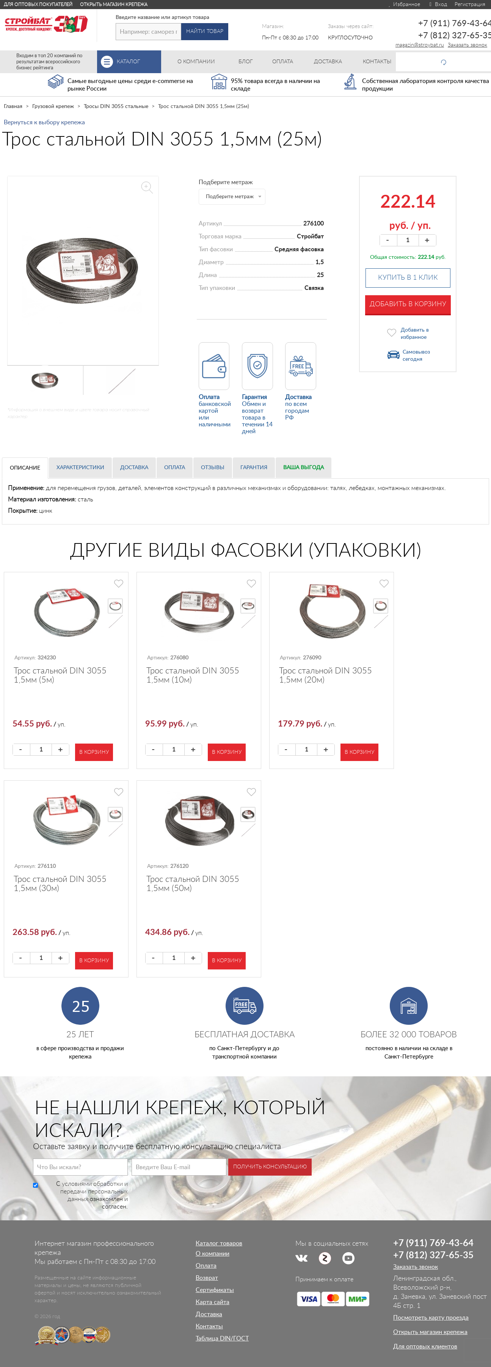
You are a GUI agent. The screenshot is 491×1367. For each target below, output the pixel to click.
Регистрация (470, 4)
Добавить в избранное (415, 333)
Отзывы (212, 467)
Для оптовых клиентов (425, 1347)
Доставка (134, 467)
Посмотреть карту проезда (431, 1318)
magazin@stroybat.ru (419, 45)
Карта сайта (212, 1302)
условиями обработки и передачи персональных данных (94, 1191)
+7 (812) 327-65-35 (433, 1255)
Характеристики (80, 467)
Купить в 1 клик (408, 277)
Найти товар (204, 31)
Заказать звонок (467, 45)
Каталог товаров (219, 1243)
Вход (437, 4)
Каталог (139, 61)
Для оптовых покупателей (38, 4)
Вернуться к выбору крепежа (44, 122)
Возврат (207, 1278)
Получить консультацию (270, 1167)
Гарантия (253, 467)
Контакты (209, 1326)
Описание (25, 468)
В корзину (94, 752)
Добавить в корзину (408, 304)
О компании (212, 1254)
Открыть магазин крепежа (113, 4)
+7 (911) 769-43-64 (433, 1243)
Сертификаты (215, 1290)
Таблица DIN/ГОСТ (222, 1339)
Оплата (174, 467)
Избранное (404, 4)
